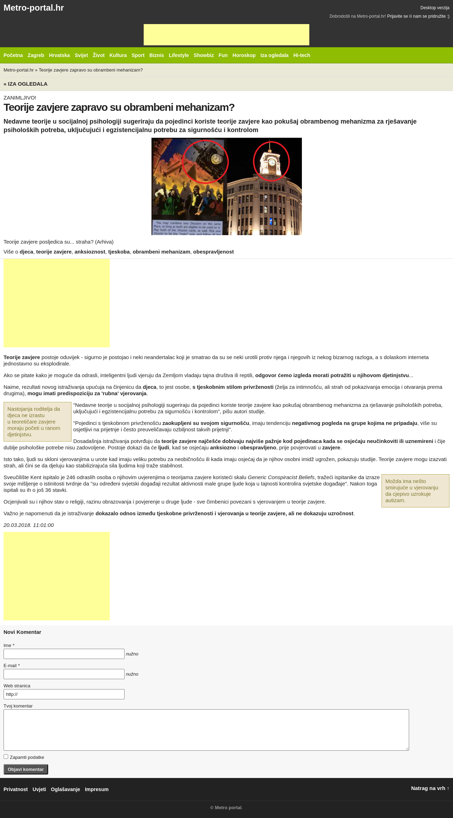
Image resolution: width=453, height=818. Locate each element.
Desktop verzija (434, 7)
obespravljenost (213, 252)
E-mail (12, 665)
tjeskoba (119, 252)
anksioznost (90, 252)
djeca (26, 252)
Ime (9, 645)
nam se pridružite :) (431, 16)
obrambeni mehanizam (161, 252)
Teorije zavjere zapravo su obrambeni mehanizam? (91, 70)
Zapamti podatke (24, 757)
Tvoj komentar (18, 706)
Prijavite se (397, 16)
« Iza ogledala (25, 84)
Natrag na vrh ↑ (430, 788)
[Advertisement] (226, 34)
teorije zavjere (53, 252)
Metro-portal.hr (34, 7)
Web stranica (17, 685)
